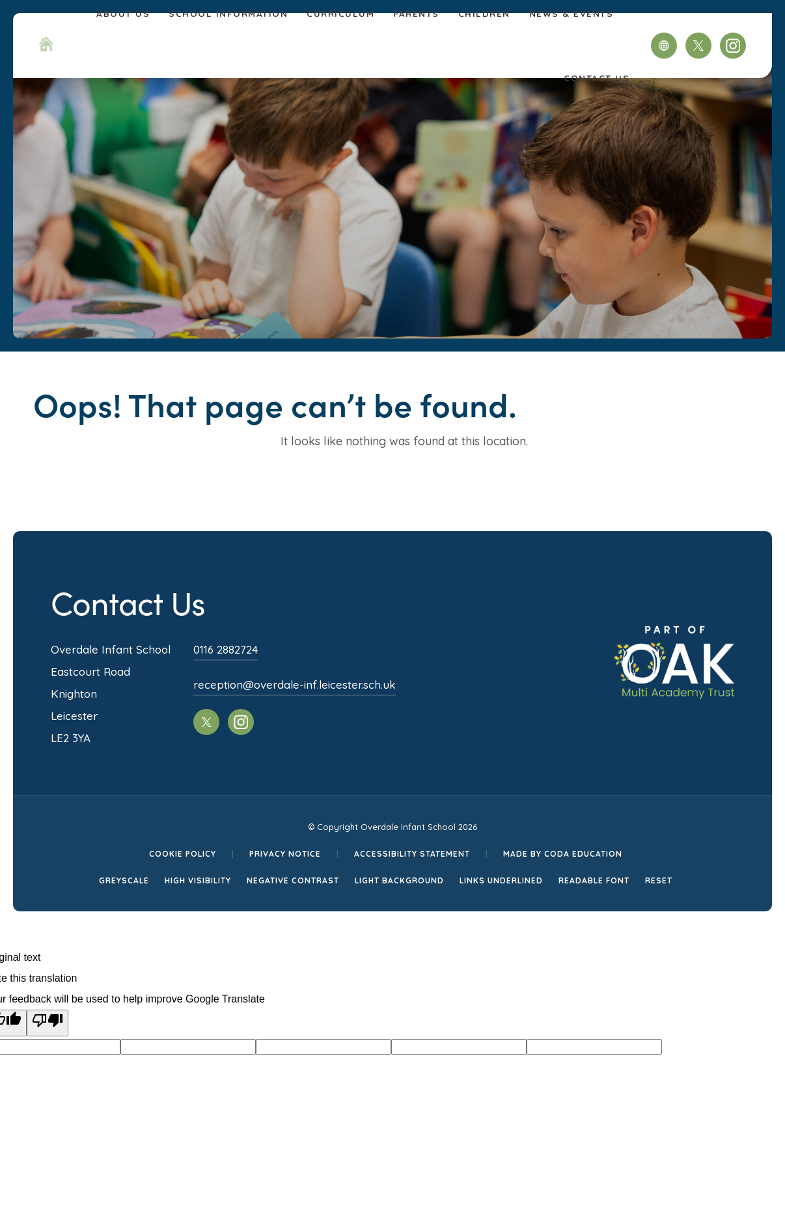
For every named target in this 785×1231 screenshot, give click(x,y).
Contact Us (596, 77)
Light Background (399, 880)
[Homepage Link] (46, 47)
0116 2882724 (225, 649)
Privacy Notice (285, 854)
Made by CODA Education (562, 854)
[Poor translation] (47, 1023)
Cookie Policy (182, 854)
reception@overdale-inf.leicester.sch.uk (294, 684)
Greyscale (124, 880)
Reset (658, 880)
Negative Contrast (293, 880)
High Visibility (198, 880)
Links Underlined (501, 880)
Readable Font (593, 880)
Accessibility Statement (412, 854)
